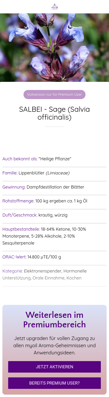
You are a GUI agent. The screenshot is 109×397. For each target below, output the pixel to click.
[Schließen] (7, 7)
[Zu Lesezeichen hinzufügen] (54, 141)
